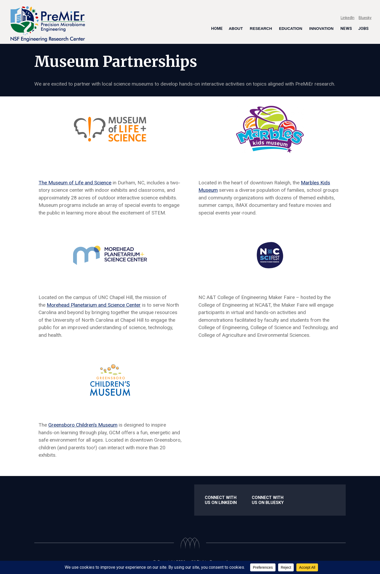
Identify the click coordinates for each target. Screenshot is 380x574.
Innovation (321, 28)
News (346, 28)
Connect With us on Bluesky (268, 500)
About (236, 28)
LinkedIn (347, 18)
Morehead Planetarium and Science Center (94, 305)
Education (290, 28)
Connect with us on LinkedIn (221, 500)
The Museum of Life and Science (75, 183)
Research (261, 28)
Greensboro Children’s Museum (82, 425)
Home (217, 28)
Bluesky (365, 18)
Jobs (363, 28)
